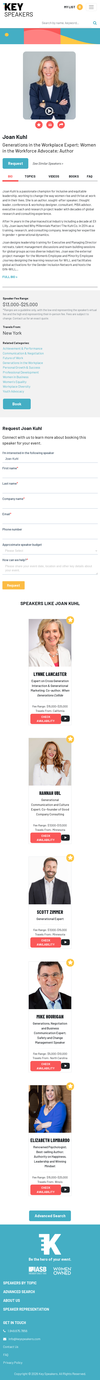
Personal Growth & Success (21, 367)
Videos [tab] (54, 176)
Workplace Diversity (16, 386)
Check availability (46, 719)
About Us (11, 1300)
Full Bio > (9, 277)
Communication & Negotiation (23, 353)
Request (15, 163)
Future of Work (13, 358)
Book (16, 403)
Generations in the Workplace (23, 363)
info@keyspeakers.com (24, 1339)
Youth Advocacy (13, 391)
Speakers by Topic (20, 1283)
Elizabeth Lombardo (50, 1140)
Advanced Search (50, 1215)
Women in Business (16, 377)
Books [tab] (74, 176)
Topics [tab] (30, 176)
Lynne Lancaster (50, 674)
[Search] (65, 22)
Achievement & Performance (22, 348)
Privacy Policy (12, 1362)
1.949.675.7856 (17, 1331)
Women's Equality (14, 382)
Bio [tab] (10, 176)
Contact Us (10, 1346)
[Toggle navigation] (91, 7)
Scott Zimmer (50, 912)
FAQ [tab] (89, 176)
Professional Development (21, 372)
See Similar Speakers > (47, 163)
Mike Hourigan (50, 1016)
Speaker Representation (26, 1309)
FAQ (5, 1355)
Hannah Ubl (50, 793)
